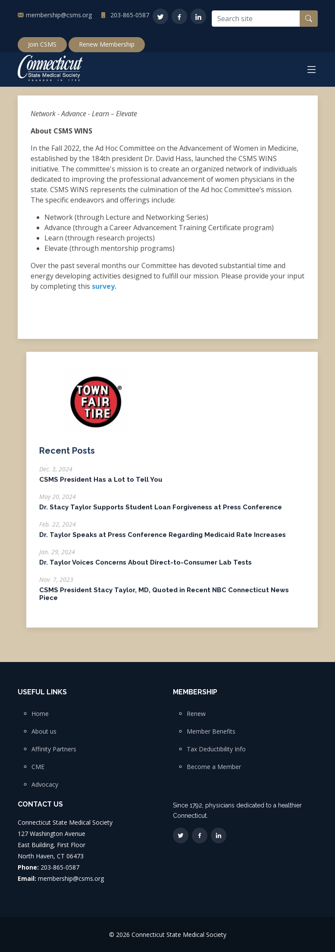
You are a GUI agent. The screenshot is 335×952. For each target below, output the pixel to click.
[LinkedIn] (198, 16)
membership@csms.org (59, 15)
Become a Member (214, 767)
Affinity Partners (53, 749)
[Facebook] (179, 16)
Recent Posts (67, 455)
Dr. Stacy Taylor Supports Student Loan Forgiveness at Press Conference (160, 511)
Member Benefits (211, 731)
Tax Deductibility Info (216, 749)
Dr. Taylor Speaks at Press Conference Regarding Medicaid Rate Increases (162, 539)
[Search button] (309, 18)
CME (37, 767)
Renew (196, 714)
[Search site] (256, 18)
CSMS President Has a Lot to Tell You (101, 484)
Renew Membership (107, 44)
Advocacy (44, 785)
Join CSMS (42, 44)
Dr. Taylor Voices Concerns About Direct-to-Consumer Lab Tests (145, 567)
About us (43, 731)
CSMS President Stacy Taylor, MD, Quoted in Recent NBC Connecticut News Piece (164, 598)
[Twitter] (160, 16)
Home (40, 714)
